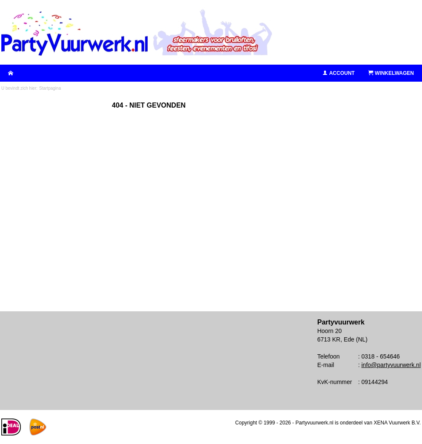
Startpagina (50, 88)
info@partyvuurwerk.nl (391, 364)
